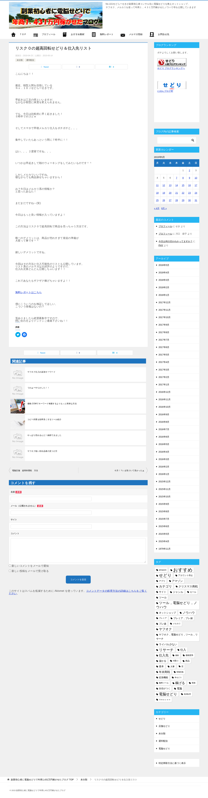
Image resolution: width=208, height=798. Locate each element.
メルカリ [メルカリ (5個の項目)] (177, 623)
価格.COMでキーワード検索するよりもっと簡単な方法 (52, 403)
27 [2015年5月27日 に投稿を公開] (170, 200)
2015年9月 (164, 504)
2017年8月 (164, 332)
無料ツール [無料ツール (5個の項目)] (164, 683)
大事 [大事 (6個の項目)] (172, 666)
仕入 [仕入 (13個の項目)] (183, 649)
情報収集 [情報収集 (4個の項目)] (180, 672)
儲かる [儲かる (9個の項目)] (162, 660)
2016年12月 (165, 392)
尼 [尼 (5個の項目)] (182, 666)
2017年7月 (164, 339)
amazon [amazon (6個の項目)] (163, 570)
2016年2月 (164, 466)
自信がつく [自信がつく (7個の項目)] (164, 688)
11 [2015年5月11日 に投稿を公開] (157, 185)
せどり (162, 718)
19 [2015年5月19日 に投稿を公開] (163, 193)
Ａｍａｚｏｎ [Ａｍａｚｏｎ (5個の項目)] (165, 699)
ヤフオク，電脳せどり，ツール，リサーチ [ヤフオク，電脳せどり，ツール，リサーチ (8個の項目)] (177, 636)
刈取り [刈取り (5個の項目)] (176, 661)
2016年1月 (164, 474)
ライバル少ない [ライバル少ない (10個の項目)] (168, 644)
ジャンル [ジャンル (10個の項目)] (178, 591)
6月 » (164, 208)
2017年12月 (165, 302)
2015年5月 (164, 534)
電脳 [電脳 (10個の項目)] (179, 688)
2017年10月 (165, 317)
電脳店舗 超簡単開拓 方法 (25, 470)
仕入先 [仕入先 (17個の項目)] (164, 655)
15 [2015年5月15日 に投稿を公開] (183, 185)
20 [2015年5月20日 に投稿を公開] (170, 193)
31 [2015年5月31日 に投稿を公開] (196, 200)
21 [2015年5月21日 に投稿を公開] (176, 193)
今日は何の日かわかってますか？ (176, 241)
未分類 (20, 60)
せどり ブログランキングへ (171, 68)
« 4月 (156, 208)
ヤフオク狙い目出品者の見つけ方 (42, 451)
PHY (161, 245)
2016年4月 (164, 451)
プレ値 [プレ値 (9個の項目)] (162, 623)
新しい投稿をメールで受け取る (30, 571)
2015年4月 (164, 541)
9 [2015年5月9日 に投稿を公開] (189, 178)
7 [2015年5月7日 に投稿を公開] (176, 178)
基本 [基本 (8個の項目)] (161, 666)
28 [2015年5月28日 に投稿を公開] (176, 200)
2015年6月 (164, 526)
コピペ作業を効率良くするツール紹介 (44, 419)
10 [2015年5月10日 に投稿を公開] (196, 178)
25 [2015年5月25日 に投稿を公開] (157, 200)
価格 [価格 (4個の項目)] (177, 655)
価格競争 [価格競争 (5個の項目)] (189, 655)
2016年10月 (165, 407)
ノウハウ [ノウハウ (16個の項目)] (189, 612)
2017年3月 (164, 369)
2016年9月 (164, 414)
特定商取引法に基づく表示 (172, 763)
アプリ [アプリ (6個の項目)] (162, 581)
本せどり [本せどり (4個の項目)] (178, 677)
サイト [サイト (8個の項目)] (162, 592)
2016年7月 (164, 429)
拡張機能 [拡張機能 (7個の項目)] (163, 677)
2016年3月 (164, 459)
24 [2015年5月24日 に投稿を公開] (196, 193)
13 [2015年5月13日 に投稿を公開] (170, 185)
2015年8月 (164, 511)
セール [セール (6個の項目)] (193, 592)
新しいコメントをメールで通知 (30, 565)
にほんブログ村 (165, 91)
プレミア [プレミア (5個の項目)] (163, 618)
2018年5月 (164, 265)
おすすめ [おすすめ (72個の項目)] (183, 570)
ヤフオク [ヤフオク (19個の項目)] (165, 629)
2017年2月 (164, 377)
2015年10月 (165, 496)
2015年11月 (165, 489)
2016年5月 (164, 444)
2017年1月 (164, 384)
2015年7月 (164, 519)
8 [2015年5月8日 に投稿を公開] (183, 178)
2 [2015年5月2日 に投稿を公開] (189, 170)
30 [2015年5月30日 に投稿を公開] (189, 200)
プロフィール (165, 226)
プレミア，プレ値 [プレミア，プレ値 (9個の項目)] (183, 618)
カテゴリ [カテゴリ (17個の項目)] (165, 586)
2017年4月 (164, 362)
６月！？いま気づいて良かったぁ (129, 470)
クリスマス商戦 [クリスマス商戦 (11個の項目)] (188, 586)
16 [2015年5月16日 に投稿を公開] (189, 185)
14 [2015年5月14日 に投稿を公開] (176, 185)
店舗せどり (164, 726)
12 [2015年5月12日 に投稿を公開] (163, 185)
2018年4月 (164, 272)
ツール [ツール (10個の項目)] (163, 597)
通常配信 (30, 60)
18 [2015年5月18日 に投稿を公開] (157, 193)
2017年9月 (164, 324)
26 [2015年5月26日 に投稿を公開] (163, 200)
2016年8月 (164, 422)
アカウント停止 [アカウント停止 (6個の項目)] (185, 575)
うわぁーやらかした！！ (38, 388)
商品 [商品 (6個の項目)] (187, 661)
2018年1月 (164, 295)
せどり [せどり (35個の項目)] (165, 575)
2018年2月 (164, 287)
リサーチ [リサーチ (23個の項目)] (166, 650)
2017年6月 (164, 347)
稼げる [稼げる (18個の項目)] (180, 683)
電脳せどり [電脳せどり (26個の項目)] (168, 694)
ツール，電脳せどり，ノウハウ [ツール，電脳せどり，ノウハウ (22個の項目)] (176, 605)
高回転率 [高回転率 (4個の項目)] (187, 694)
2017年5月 (164, 354)
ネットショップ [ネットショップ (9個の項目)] (167, 612)
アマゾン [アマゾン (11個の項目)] (177, 581)
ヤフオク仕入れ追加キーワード (41, 372)
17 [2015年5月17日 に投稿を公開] (196, 185)
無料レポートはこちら (28, 292)
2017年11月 (165, 310)
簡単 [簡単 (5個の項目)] (194, 683)
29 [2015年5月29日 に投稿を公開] (183, 200)
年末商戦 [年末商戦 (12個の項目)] (164, 672)
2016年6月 (164, 436)
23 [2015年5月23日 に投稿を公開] (189, 193)
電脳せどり (164, 748)
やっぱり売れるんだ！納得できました (44, 435)
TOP (42, 779)
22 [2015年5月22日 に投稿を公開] (183, 193)
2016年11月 (165, 399)
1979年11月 (165, 548)
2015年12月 (165, 481)
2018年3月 (164, 280)
